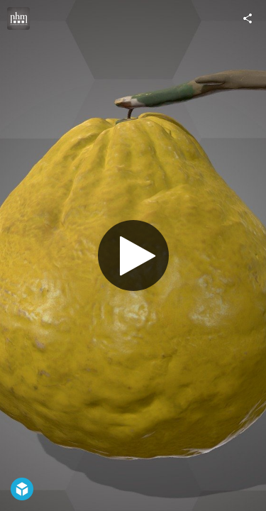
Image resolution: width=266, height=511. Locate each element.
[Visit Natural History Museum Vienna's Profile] (18, 18)
